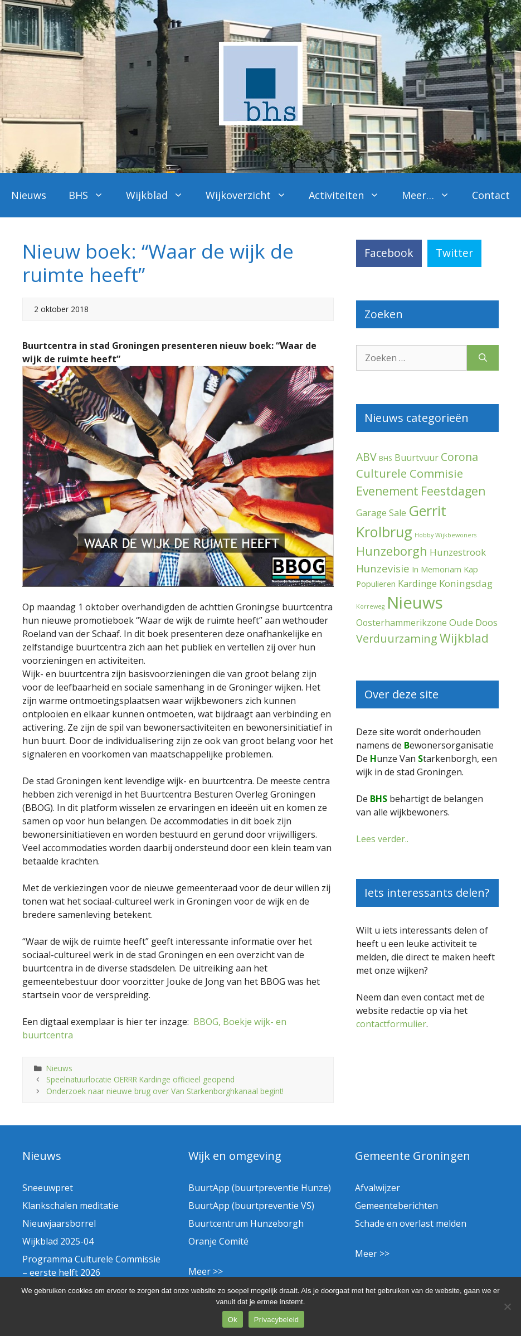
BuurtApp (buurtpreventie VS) (251, 1205)
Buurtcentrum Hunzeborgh (246, 1223)
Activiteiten (350, 195)
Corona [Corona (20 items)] (459, 456)
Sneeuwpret (47, 1188)
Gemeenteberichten (396, 1205)
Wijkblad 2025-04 (58, 1241)
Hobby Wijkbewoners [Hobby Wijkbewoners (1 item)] (445, 535)
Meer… (431, 195)
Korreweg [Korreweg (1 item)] (370, 606)
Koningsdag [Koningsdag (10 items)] (466, 583)
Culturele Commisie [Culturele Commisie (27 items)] (409, 473)
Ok (232, 1319)
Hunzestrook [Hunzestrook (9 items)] (458, 552)
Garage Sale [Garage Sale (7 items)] (381, 513)
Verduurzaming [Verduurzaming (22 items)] (396, 638)
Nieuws (28, 195)
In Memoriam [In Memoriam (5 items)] (436, 569)
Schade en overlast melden (410, 1223)
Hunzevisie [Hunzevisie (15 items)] (383, 568)
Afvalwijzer (377, 1188)
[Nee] (507, 1306)
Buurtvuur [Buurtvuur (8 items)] (417, 457)
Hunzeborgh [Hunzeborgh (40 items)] (391, 551)
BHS (92, 195)
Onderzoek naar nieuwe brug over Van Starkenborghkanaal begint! (165, 1091)
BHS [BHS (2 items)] (385, 458)
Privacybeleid (276, 1319)
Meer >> (205, 1271)
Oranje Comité (218, 1241)
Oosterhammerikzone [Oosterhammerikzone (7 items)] (401, 622)
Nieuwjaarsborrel (59, 1223)
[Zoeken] (483, 358)
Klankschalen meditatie (70, 1205)
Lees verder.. (382, 839)
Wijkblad (160, 195)
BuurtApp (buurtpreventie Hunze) (259, 1188)
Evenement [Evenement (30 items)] (387, 491)
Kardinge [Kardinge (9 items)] (417, 583)
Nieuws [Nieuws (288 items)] (415, 602)
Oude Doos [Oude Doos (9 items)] (473, 622)
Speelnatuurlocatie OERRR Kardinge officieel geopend (140, 1079)
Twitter (454, 252)
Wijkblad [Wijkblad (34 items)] (464, 638)
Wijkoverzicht (252, 195)
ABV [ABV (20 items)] (366, 456)
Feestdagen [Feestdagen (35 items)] (453, 491)
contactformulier (391, 1024)
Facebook (388, 252)
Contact (491, 195)
